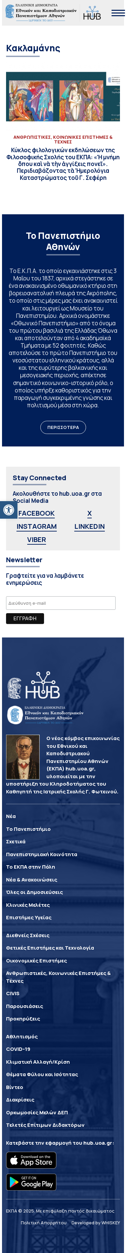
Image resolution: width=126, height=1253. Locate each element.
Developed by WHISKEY (96, 1223)
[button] (8, 510)
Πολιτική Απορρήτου (44, 1223)
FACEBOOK (36, 513)
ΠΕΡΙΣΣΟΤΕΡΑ (63, 427)
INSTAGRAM (36, 526)
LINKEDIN (89, 526)
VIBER (36, 539)
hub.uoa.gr (97, 1142)
